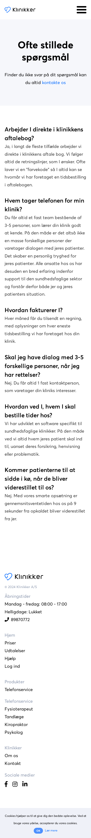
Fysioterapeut (19, 709)
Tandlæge (14, 716)
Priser (10, 643)
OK (38, 830)
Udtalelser (15, 650)
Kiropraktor (16, 724)
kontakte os (54, 82)
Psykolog (14, 732)
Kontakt (13, 763)
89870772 (17, 619)
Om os (11, 755)
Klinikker (20, 10)
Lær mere (51, 830)
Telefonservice (19, 689)
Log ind (12, 666)
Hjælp (10, 658)
